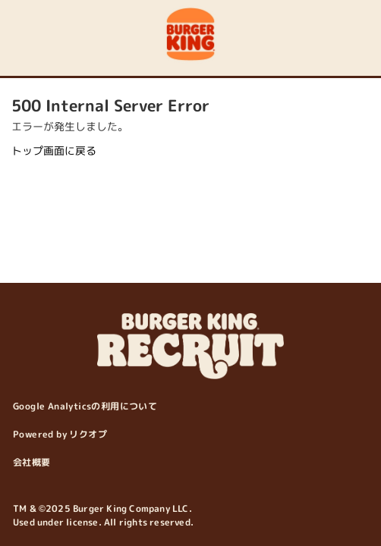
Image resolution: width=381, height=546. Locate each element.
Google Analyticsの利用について (85, 406)
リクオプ (88, 434)
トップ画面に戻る (53, 150)
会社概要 (32, 462)
